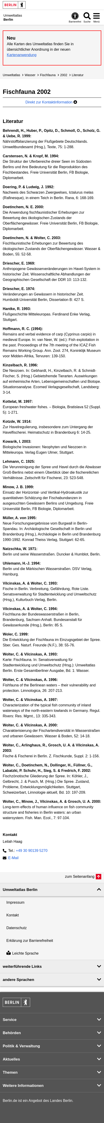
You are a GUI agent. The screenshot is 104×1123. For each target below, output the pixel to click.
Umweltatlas (11, 75)
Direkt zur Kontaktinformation (51, 102)
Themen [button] (10, 1072)
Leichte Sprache (22, 953)
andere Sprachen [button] (18, 980)
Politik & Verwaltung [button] (21, 1046)
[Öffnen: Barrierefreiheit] (75, 17)
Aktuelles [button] (11, 1059)
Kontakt (12, 915)
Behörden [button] (12, 1033)
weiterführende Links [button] (22, 966)
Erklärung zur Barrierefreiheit (29, 941)
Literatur (77, 75)
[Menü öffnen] (96, 17)
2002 (63, 75)
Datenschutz (16, 928)
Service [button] (10, 1020)
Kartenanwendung (21, 55)
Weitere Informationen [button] (23, 1085)
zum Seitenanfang (79, 876)
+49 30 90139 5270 (31, 851)
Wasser (30, 75)
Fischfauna (47, 75)
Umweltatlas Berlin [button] (20, 890)
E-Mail (13, 858)
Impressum (15, 902)
